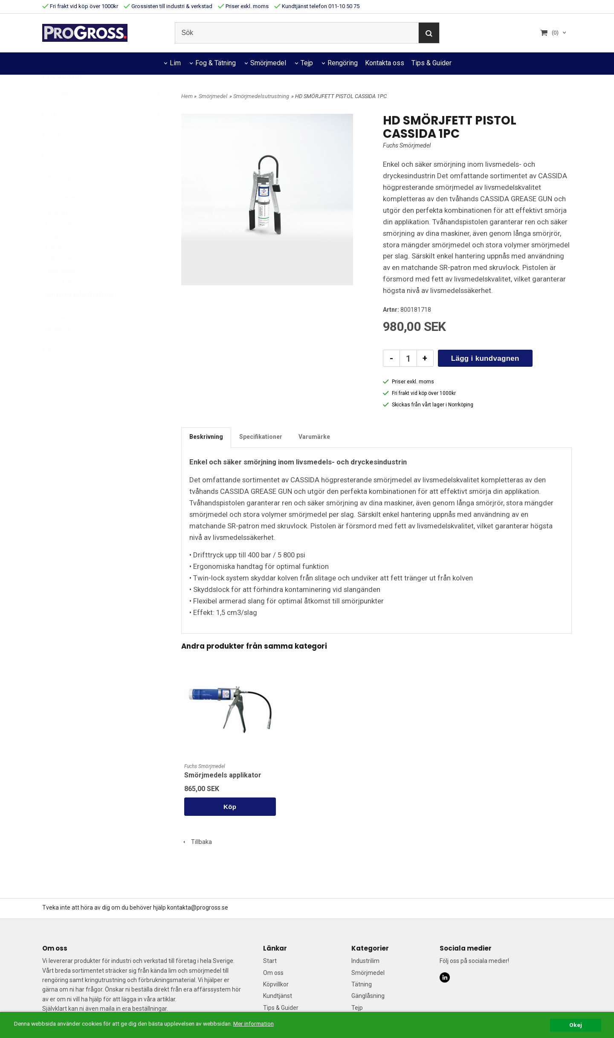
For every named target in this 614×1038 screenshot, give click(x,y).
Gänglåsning (368, 995)
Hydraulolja (60, 244)
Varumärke (314, 436)
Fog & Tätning (215, 63)
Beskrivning (206, 436)
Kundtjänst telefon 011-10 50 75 (316, 6)
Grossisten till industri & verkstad (168, 6)
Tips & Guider (431, 63)
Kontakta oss (384, 63)
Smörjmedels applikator (222, 775)
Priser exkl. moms (243, 6)
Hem (187, 96)
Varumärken (101, 115)
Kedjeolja (58, 256)
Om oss (273, 972)
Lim (175, 63)
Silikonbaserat (65, 279)
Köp (229, 806)
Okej (575, 1024)
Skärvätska (61, 291)
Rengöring (342, 63)
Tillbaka (196, 841)
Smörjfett (59, 303)
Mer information (253, 1023)
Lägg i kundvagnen (485, 358)
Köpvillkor (276, 984)
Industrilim (365, 960)
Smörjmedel (268, 63)
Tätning (361, 984)
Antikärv (57, 233)
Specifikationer (260, 436)
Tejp (307, 63)
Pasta (53, 268)
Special (55, 338)
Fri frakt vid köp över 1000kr (80, 6)
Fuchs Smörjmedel (407, 145)
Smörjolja (58, 326)
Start (270, 960)
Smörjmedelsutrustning (80, 315)
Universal (58, 350)
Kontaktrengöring (65, 156)
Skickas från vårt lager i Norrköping (428, 405)
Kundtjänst (277, 995)
